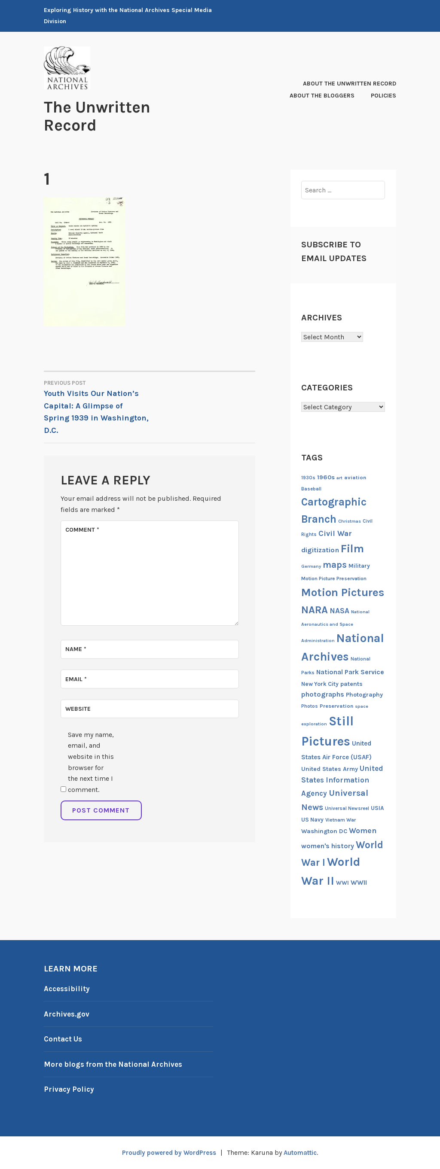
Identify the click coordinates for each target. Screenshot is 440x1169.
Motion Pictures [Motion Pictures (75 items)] (342, 592)
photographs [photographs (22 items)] (322, 694)
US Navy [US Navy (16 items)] (312, 819)
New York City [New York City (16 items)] (320, 684)
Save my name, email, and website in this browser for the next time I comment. (91, 762)
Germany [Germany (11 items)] (311, 566)
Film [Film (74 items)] (352, 548)
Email (76, 679)
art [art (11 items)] (339, 478)
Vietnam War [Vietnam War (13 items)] (340, 820)
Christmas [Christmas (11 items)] (349, 521)
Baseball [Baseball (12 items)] (311, 489)
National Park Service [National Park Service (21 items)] (350, 672)
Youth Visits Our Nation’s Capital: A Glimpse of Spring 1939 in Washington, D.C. (97, 406)
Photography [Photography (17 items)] (364, 694)
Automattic (303, 1152)
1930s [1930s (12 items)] (308, 478)
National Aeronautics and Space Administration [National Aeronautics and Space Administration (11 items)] (335, 626)
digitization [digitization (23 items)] (320, 550)
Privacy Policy (70, 1089)
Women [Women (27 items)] (363, 830)
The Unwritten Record (104, 115)
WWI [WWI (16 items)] (342, 883)
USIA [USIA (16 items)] (377, 808)
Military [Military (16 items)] (359, 566)
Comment (82, 529)
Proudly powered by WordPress (166, 1152)
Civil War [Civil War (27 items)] (335, 533)
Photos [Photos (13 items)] (309, 706)
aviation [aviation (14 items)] (355, 477)
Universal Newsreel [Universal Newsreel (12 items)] (347, 808)
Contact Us (64, 1039)
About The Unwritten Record (349, 83)
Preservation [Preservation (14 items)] (336, 706)
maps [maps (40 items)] (335, 565)
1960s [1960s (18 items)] (326, 477)
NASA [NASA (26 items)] (339, 610)
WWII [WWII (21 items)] (359, 882)
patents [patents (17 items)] (351, 684)
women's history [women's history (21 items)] (327, 846)
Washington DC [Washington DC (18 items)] (324, 831)
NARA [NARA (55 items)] (314, 610)
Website (78, 708)
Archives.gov (67, 1014)
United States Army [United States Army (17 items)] (329, 769)
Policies (383, 95)
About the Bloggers (322, 95)
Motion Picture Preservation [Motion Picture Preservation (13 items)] (334, 578)
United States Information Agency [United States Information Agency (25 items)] (342, 781)
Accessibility (68, 988)
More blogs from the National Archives (117, 1064)
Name (75, 649)
